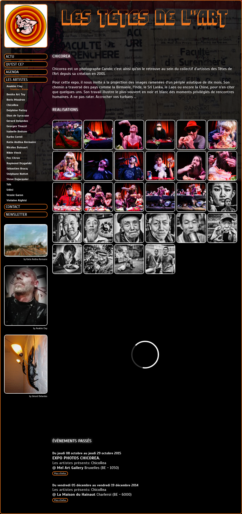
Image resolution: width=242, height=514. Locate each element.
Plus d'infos (60, 473)
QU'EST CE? (15, 64)
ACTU (10, 56)
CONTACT (13, 206)
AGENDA (12, 72)
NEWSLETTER (16, 214)
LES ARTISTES (17, 79)
